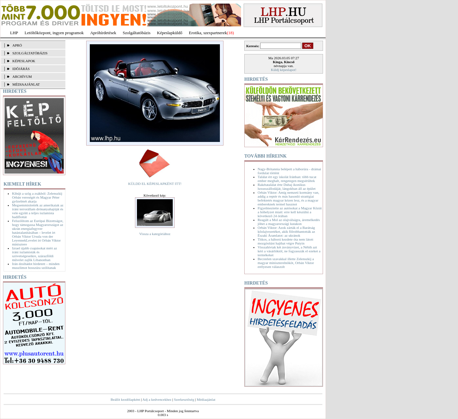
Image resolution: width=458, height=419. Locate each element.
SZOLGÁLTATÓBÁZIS (29, 53)
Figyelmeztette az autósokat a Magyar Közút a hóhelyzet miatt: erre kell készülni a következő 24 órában (290, 212)
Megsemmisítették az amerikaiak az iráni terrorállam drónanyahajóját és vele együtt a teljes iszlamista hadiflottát (37, 211)
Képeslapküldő (169, 32)
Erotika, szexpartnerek (208, 32)
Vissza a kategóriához (154, 234)
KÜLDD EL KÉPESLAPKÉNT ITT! (155, 184)
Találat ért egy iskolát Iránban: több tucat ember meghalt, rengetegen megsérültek (287, 179)
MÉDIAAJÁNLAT (26, 84)
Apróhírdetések (103, 32)
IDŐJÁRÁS (21, 69)
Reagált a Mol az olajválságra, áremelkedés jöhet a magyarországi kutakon (289, 222)
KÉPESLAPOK (23, 61)
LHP (14, 32)
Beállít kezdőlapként (125, 399)
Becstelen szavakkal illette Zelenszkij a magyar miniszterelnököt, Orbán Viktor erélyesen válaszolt (286, 263)
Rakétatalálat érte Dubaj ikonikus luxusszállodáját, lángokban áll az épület (287, 186)
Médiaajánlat (206, 399)
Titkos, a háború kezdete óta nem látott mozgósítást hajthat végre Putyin (285, 241)
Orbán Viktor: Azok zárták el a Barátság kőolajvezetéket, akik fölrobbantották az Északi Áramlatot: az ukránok (286, 231)
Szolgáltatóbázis (136, 32)
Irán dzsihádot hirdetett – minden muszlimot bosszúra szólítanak (36, 266)
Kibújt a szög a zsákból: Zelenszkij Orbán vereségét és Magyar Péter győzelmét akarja (37, 197)
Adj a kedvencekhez (156, 399)
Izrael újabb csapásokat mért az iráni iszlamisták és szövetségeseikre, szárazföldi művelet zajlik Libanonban (34, 254)
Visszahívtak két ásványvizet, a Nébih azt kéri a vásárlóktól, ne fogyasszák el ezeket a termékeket (289, 251)
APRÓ (17, 45)
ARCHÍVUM (22, 76)
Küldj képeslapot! (284, 70)
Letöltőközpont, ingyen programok (54, 32)
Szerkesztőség (184, 399)
